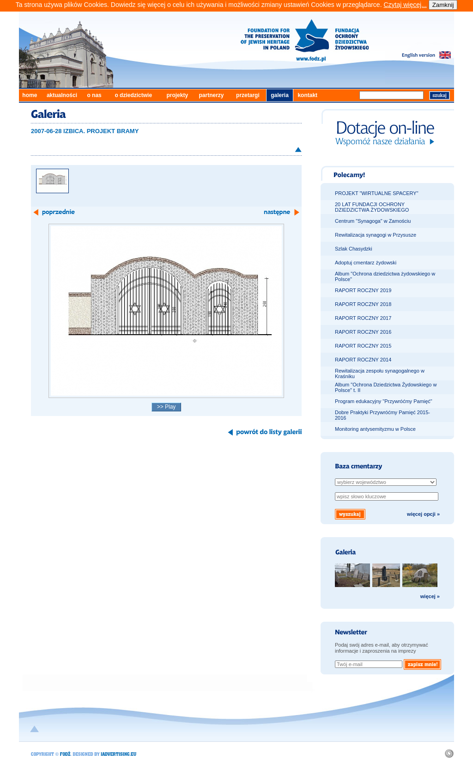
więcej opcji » (423, 514)
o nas (94, 95)
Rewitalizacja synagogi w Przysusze (375, 235)
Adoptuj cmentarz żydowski (365, 262)
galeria (280, 95)
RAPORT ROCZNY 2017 (363, 318)
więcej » (430, 596)
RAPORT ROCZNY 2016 (363, 332)
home (29, 95)
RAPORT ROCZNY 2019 (363, 290)
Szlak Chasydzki (353, 248)
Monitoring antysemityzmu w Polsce (375, 429)
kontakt (307, 95)
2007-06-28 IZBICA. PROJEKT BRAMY (85, 131)
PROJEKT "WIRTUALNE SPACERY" (376, 193)
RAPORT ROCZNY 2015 (363, 346)
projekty (177, 95)
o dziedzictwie (133, 95)
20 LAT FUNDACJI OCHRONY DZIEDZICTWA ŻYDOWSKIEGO (372, 207)
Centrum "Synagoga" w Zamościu (373, 221)
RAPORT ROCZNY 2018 (363, 304)
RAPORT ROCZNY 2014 (363, 359)
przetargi (248, 95)
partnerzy (211, 95)
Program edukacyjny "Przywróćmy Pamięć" (383, 401)
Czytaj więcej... (404, 4)
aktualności (62, 95)
